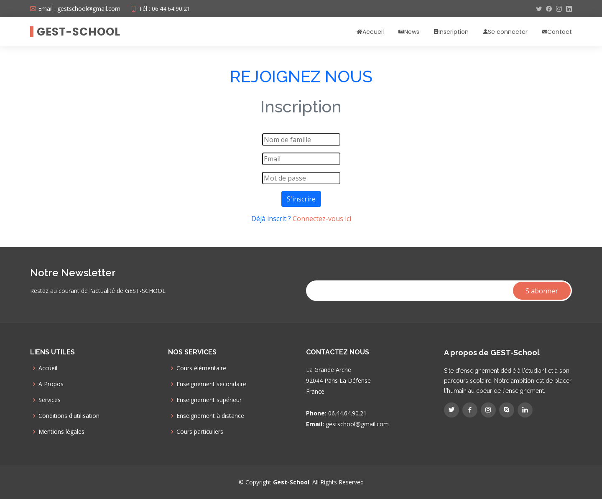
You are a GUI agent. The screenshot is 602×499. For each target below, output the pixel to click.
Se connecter (508, 32)
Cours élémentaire (201, 368)
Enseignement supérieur (209, 400)
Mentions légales (61, 432)
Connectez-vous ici (322, 218)
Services (49, 400)
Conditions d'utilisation (68, 416)
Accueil (373, 32)
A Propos (51, 384)
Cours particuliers (199, 432)
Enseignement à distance (210, 416)
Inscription (454, 32)
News (411, 32)
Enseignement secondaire (211, 384)
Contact (559, 32)
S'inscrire (301, 199)
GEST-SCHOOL (78, 31)
